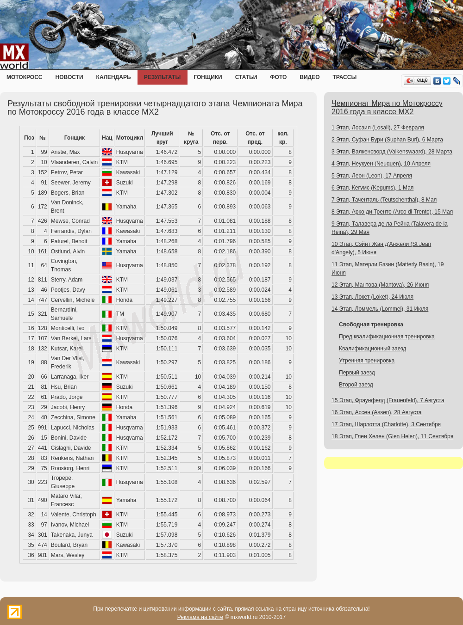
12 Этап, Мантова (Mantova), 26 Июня (380, 285)
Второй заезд (356, 384)
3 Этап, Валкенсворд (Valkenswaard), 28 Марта (392, 151)
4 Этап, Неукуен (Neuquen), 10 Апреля (381, 163)
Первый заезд (357, 372)
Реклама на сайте (200, 617)
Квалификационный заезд (372, 348)
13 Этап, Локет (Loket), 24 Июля (372, 297)
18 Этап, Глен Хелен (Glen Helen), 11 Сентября (392, 436)
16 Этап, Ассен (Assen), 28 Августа (377, 412)
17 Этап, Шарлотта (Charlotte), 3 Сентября (386, 424)
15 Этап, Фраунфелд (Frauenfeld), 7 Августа (388, 400)
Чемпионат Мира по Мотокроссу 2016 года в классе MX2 (387, 107)
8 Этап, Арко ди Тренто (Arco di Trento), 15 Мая (392, 211)
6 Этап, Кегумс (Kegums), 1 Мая (372, 187)
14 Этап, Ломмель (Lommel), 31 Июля (380, 309)
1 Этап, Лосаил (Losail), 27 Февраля (378, 127)
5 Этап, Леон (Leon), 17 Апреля (372, 175)
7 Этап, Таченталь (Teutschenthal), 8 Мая (384, 199)
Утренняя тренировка (366, 360)
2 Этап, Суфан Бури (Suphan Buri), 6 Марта (387, 139)
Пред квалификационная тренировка (387, 336)
